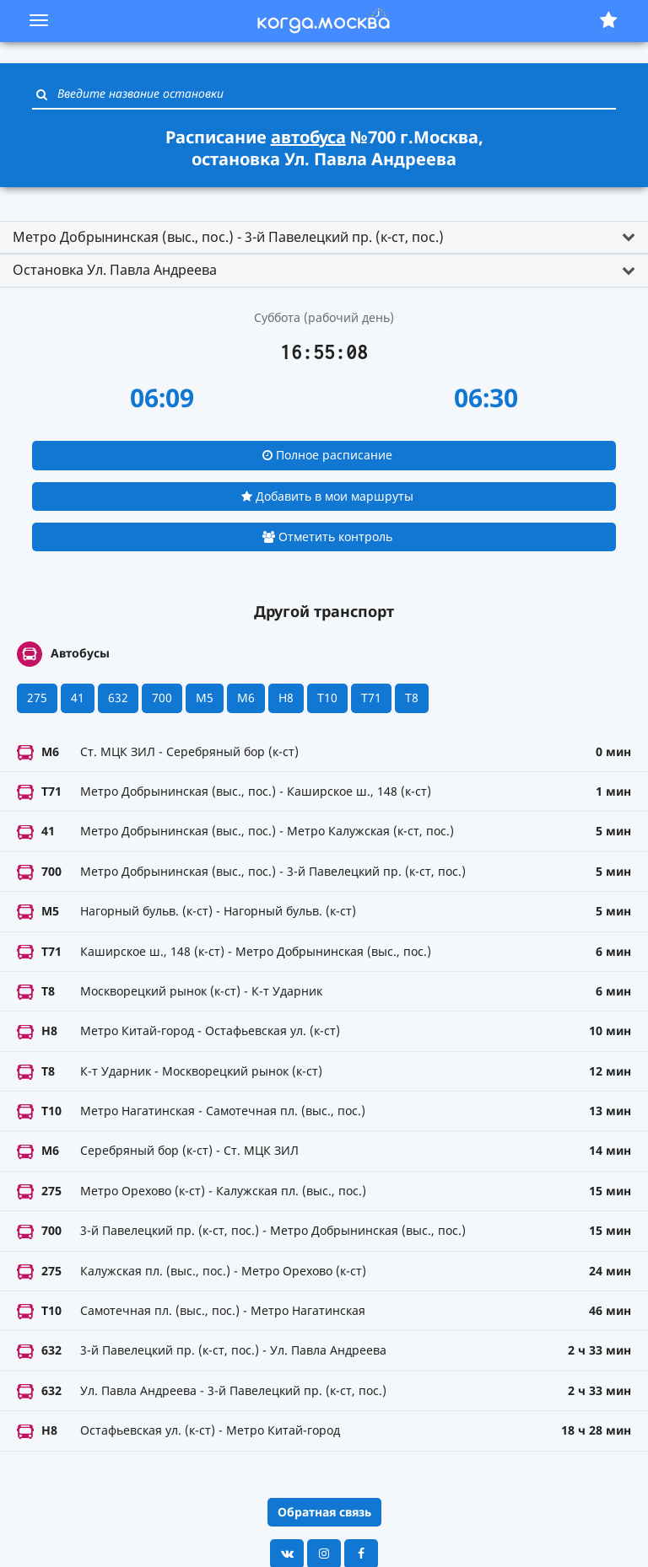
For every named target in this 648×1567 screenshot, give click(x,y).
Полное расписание (327, 455)
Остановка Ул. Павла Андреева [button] (115, 269)
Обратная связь (324, 1512)
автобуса (308, 137)
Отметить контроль (327, 537)
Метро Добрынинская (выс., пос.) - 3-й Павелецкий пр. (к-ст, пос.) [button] (228, 237)
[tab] (324, 238)
